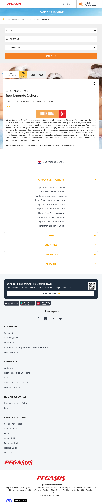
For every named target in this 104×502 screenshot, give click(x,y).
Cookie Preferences (13, 423)
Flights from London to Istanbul (50, 187)
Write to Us (9, 368)
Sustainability (10, 333)
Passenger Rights (12, 443)
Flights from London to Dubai (51, 226)
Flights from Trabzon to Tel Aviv (51, 204)
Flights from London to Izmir (51, 191)
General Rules (10, 428)
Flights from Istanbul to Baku (51, 221)
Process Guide (10, 448)
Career (7, 408)
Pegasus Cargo (11, 352)
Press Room (9, 342)
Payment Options (12, 387)
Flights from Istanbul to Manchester (51, 200)
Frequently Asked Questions (17, 373)
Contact (7, 377)
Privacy (7, 433)
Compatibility (10, 438)
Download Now (51, 293)
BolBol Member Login (90, 4)
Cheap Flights (11, 19)
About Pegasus (11, 337)
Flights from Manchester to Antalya (51, 196)
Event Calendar (27, 19)
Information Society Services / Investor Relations (26, 347)
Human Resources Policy (15, 403)
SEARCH (51, 56)
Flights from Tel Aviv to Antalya (51, 217)
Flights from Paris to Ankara (51, 213)
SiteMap (8, 452)
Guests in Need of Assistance (17, 382)
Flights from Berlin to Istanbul (51, 208)
